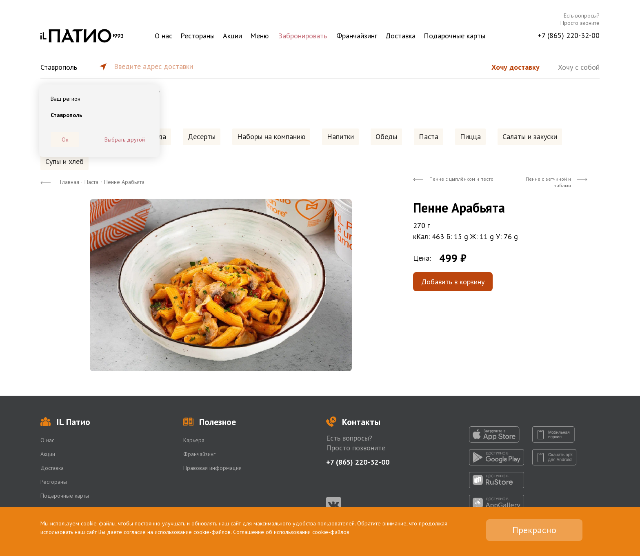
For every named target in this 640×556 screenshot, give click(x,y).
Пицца (470, 136)
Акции (232, 35)
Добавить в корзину (452, 281)
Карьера (193, 440)
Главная (69, 182)
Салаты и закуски (529, 136)
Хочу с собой (579, 67)
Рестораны (197, 35)
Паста (428, 136)
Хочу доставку (515, 67)
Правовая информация (212, 468)
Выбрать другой (124, 139)
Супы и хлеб (64, 161)
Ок (65, 139)
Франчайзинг (356, 35)
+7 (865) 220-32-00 (569, 35)
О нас (163, 35)
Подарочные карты (454, 35)
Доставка (400, 35)
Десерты (202, 136)
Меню (259, 35)
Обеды (386, 136)
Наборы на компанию (271, 136)
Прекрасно (534, 530)
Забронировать (302, 35)
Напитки (340, 136)
